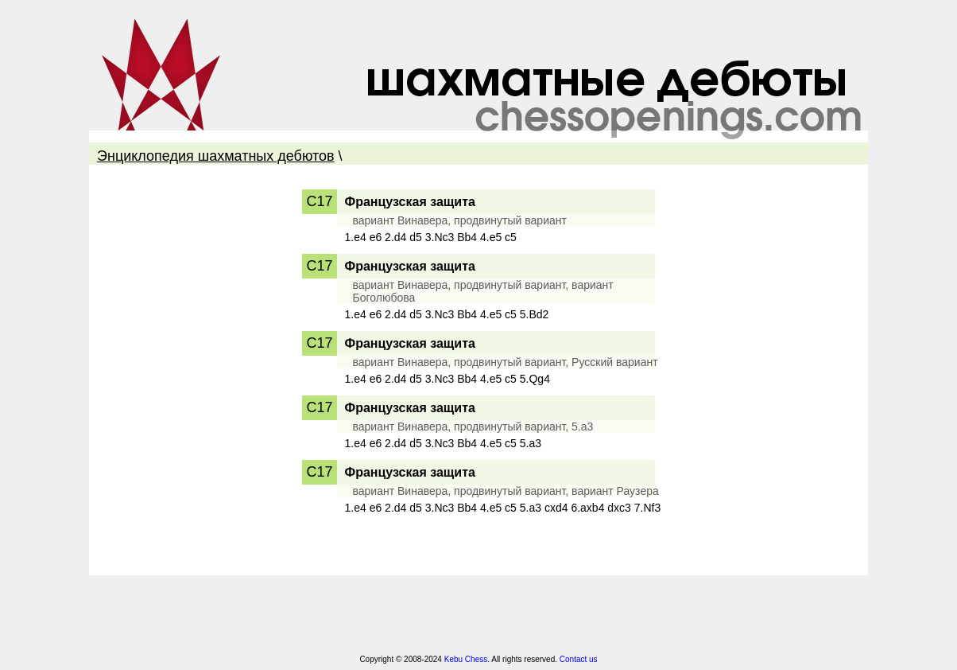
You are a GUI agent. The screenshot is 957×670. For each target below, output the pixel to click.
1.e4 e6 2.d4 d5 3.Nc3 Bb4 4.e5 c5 (431, 237)
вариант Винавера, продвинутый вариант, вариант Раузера (506, 491)
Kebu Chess (465, 659)
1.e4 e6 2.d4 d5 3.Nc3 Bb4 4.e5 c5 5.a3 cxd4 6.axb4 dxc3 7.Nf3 (503, 507)
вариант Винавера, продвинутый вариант (460, 220)
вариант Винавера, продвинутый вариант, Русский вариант (505, 362)
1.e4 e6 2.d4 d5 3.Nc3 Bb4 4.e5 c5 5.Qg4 (447, 378)
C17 (319, 201)
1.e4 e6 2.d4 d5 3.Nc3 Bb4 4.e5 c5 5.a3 (443, 443)
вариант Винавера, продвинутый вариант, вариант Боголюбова (483, 291)
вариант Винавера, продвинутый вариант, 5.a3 (473, 426)
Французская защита (410, 201)
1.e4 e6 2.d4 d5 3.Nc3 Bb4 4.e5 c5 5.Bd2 (447, 314)
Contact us (579, 659)
